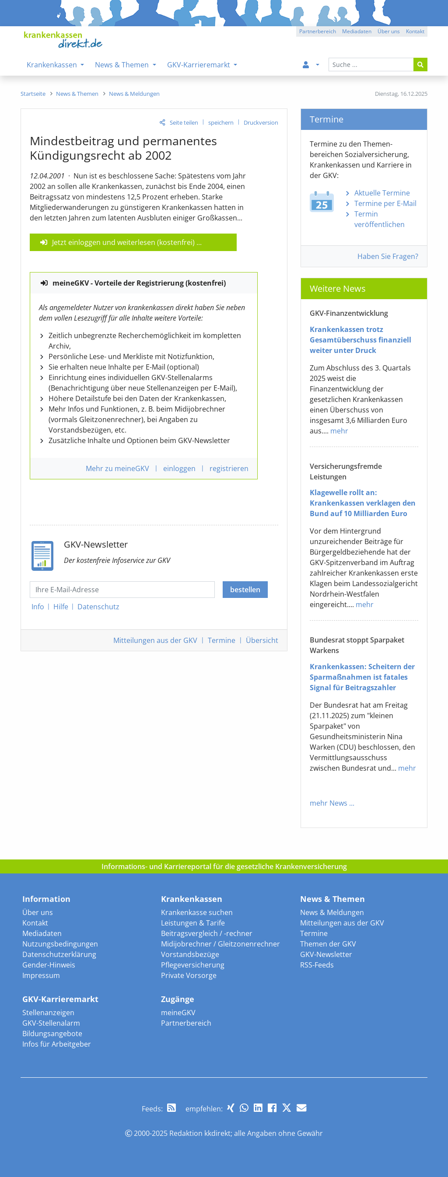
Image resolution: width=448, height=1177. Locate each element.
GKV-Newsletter (326, 954)
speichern (221, 122)
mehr (339, 431)
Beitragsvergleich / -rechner (206, 933)
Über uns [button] (389, 31)
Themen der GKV (328, 944)
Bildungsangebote (52, 1033)
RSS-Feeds (317, 965)
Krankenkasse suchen (197, 912)
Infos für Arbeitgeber (56, 1044)
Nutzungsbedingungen (60, 944)
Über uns (37, 912)
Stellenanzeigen (48, 1012)
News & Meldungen (332, 912)
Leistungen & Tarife (193, 923)
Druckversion (261, 122)
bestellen (245, 589)
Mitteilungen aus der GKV (342, 923)
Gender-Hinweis (48, 965)
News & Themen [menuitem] (122, 65)
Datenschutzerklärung (59, 954)
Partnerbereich (186, 1023)
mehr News (328, 803)
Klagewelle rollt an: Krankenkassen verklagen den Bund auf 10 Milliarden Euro (363, 503)
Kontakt (35, 923)
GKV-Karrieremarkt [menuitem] (199, 65)
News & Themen (332, 899)
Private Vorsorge (189, 975)
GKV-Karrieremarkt (60, 999)
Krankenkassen (191, 899)
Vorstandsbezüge (190, 954)
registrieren (229, 468)
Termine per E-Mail (385, 203)
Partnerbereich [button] (317, 31)
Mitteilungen (155, 640)
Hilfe (60, 606)
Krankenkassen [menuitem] (53, 65)
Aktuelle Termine (382, 193)
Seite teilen (184, 122)
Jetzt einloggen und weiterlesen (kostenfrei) (123, 242)
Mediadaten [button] (356, 31)
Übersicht (262, 640)
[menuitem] (309, 65)
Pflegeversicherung (192, 965)
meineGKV (178, 1012)
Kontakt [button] (415, 31)
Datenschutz (98, 606)
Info (38, 606)
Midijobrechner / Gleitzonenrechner (220, 944)
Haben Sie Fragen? (387, 256)
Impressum (41, 975)
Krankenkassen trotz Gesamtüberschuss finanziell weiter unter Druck (360, 340)
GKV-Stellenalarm (51, 1023)
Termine (221, 640)
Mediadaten (42, 933)
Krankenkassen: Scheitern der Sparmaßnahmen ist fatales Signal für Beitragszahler (362, 677)
